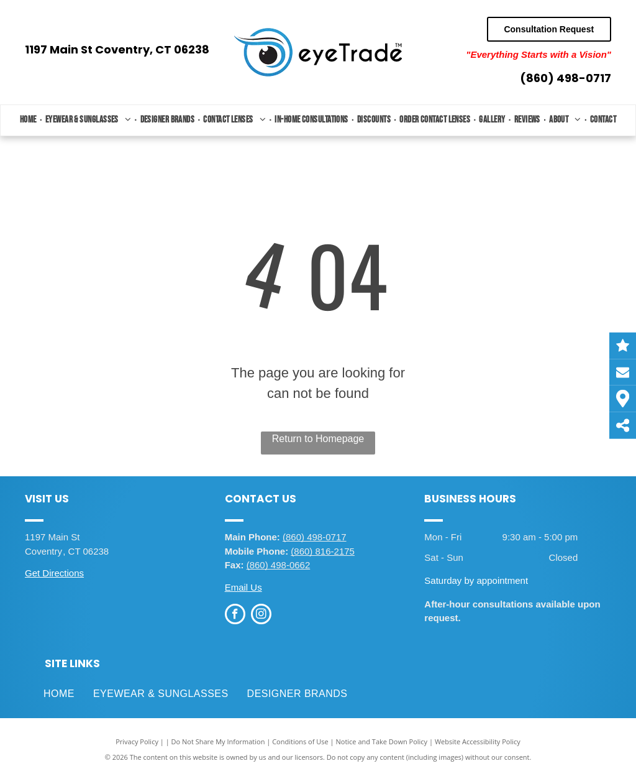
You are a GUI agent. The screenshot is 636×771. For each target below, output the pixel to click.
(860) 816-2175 (323, 551)
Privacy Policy (137, 741)
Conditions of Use (300, 741)
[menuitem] (29, 120)
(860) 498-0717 (565, 78)
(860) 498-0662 (279, 565)
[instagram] (261, 615)
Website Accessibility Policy (477, 741)
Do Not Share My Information (218, 741)
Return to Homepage (318, 438)
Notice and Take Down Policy (382, 741)
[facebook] (235, 615)
